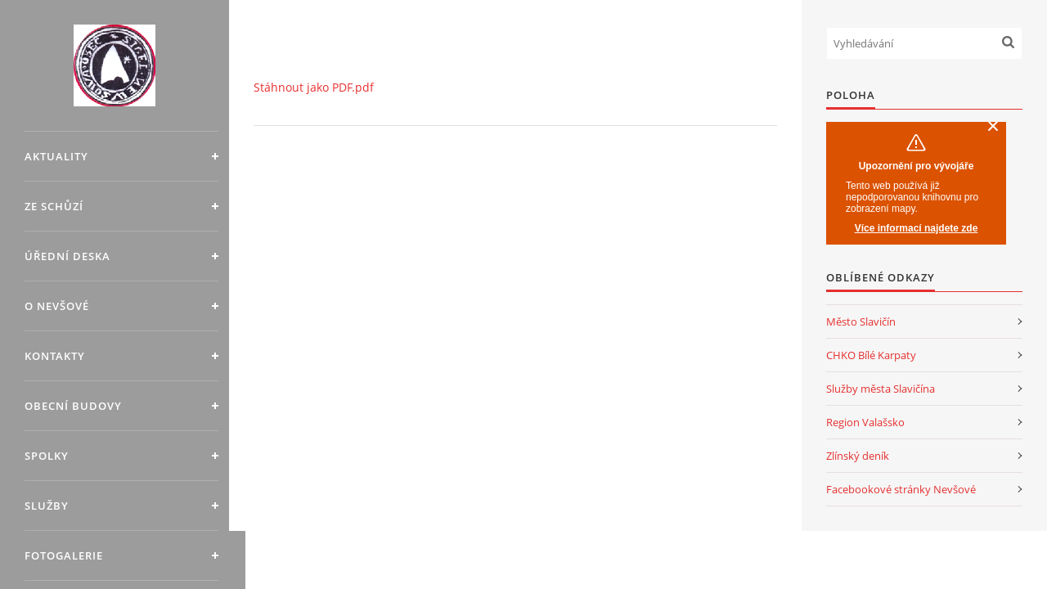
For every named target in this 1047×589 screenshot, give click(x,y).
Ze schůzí (54, 206)
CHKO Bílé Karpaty (871, 355)
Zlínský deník (857, 455)
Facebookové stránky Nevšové (901, 489)
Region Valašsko (865, 422)
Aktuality (56, 156)
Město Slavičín (861, 321)
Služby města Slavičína (880, 388)
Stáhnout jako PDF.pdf (314, 87)
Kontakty (55, 355)
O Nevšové (57, 306)
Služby (47, 505)
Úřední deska (67, 256)
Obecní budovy (73, 405)
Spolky (47, 455)
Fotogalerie (64, 555)
